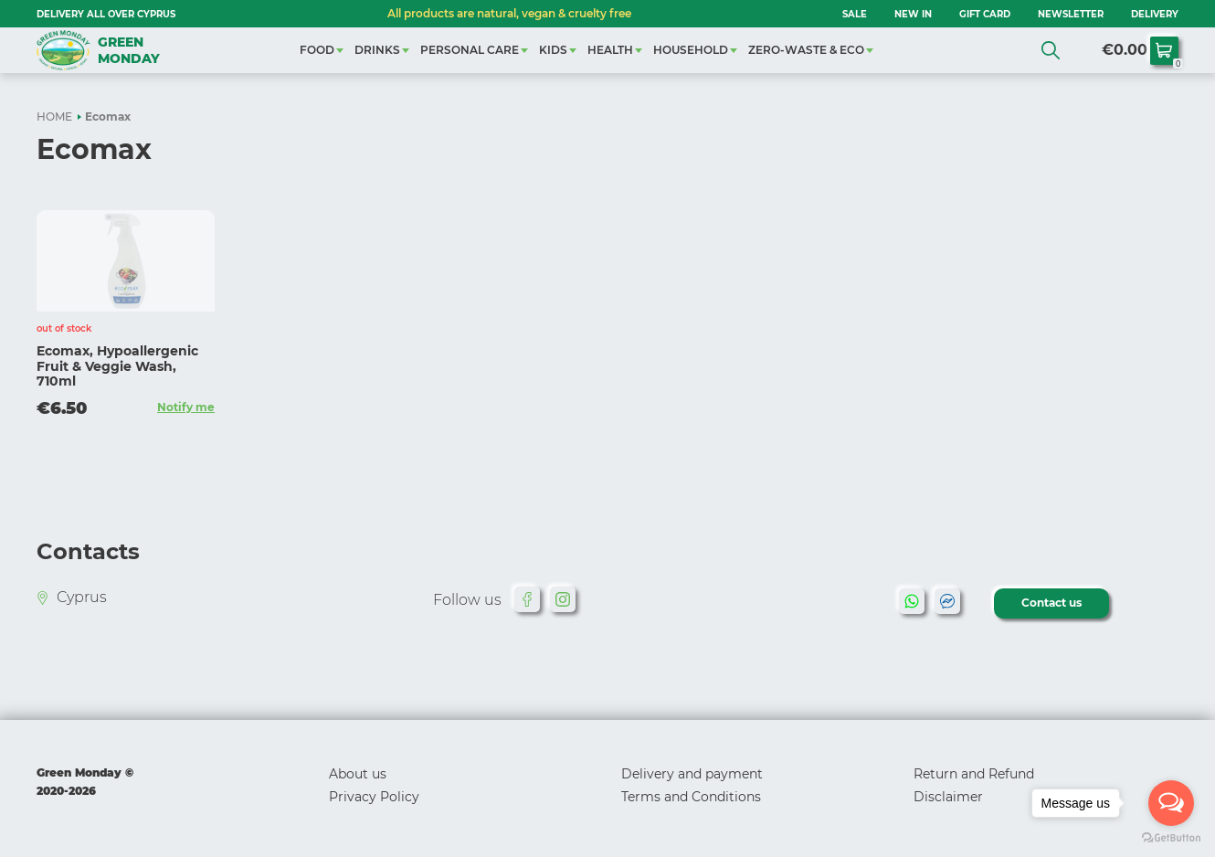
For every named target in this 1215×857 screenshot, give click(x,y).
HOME (54, 116)
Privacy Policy (374, 796)
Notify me (186, 407)
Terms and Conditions (691, 796)
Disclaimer (948, 796)
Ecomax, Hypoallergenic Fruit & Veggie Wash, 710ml (117, 366)
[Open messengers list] (1171, 803)
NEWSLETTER (1071, 14)
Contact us (1051, 602)
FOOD (317, 50)
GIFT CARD (984, 14)
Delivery (1154, 14)
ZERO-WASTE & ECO (806, 50)
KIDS (553, 50)
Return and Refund (974, 774)
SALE (854, 14)
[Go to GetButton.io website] (1171, 838)
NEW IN (913, 14)
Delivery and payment (692, 774)
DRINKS (377, 50)
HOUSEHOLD (690, 50)
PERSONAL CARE (469, 50)
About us (357, 774)
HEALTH (610, 50)
